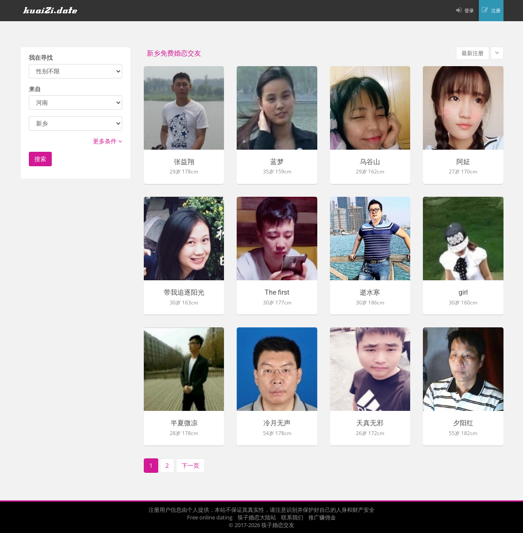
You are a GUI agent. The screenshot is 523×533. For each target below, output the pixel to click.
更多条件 (107, 141)
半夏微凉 (184, 423)
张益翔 (184, 162)
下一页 (190, 465)
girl (463, 292)
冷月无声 (277, 423)
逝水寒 (370, 292)
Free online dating (209, 517)
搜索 (40, 159)
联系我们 (292, 517)
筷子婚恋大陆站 (257, 517)
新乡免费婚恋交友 (174, 53)
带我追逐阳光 (184, 292)
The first (277, 292)
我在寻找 (41, 57)
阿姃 (463, 162)
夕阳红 (463, 423)
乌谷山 (370, 162)
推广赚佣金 (322, 517)
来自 (35, 89)
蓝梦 (277, 162)
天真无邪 (369, 423)
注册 (496, 10)
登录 (469, 10)
